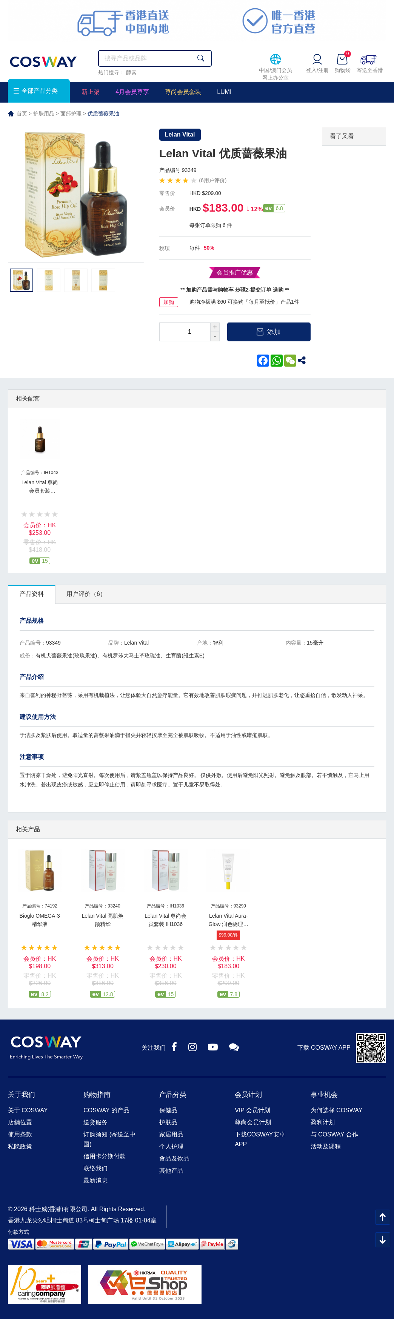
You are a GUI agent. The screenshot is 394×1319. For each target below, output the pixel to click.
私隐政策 (20, 1146)
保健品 (168, 1110)
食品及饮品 (174, 1158)
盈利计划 (323, 1122)
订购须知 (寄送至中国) (109, 1139)
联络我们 (95, 1168)
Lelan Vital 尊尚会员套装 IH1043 (40, 490)
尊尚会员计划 (253, 1122)
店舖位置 (20, 1122)
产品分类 (172, 1094)
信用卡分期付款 (104, 1156)
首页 (22, 114)
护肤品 (168, 1122)
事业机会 (324, 1094)
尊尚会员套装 (183, 92)
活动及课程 (326, 1146)
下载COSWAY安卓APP (260, 1139)
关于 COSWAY (28, 1110)
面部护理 (71, 114)
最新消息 (95, 1180)
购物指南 (97, 1094)
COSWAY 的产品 (106, 1110)
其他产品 (171, 1170)
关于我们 (21, 1094)
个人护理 (171, 1146)
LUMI (224, 92)
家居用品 (171, 1134)
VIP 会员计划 (252, 1110)
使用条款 (20, 1134)
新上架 (91, 92)
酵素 (131, 72)
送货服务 (95, 1122)
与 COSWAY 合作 (334, 1134)
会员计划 (248, 1094)
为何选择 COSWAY (337, 1110)
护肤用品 (43, 114)
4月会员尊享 (132, 92)
